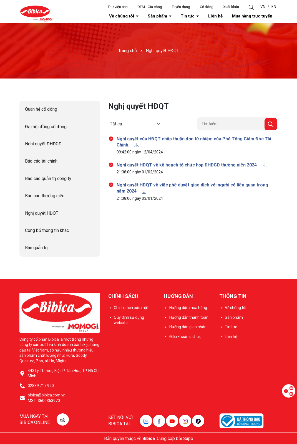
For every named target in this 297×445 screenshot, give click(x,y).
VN (262, 6)
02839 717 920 (41, 386)
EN (273, 6)
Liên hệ (228, 16)
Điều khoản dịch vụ (185, 337)
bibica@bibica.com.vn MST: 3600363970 (47, 398)
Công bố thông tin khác (47, 231)
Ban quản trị (36, 248)
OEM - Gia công (149, 7)
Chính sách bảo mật (131, 308)
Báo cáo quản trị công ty (48, 179)
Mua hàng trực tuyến (257, 16)
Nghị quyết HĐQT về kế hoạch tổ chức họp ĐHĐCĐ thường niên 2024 (192, 165)
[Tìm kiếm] (271, 124)
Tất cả (116, 124)
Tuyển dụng (181, 7)
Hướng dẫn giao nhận (188, 327)
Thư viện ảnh (118, 7)
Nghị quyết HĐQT (41, 213)
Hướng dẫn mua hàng (188, 308)
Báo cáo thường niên (44, 196)
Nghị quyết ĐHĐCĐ (43, 144)
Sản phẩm (184, 16)
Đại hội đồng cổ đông (46, 127)
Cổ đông (206, 7)
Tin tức (208, 16)
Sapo (188, 439)
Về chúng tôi (156, 16)
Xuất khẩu (231, 7)
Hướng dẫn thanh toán (188, 317)
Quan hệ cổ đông (41, 109)
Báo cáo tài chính (41, 161)
